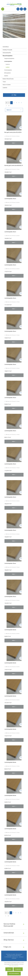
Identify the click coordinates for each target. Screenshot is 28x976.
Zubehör (6, 76)
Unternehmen (9, 933)
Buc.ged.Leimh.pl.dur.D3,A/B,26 (12, 132)
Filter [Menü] (14, 95)
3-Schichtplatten (8, 70)
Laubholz (7, 67)
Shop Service (9, 940)
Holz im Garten (7, 85)
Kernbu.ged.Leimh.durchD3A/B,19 (13, 165)
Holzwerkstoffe (7, 53)
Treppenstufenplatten (9, 58)
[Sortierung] (14, 110)
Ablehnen (9, 969)
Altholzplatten (7, 73)
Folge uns (7, 947)
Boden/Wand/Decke (8, 79)
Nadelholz (8, 64)
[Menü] (2, 8)
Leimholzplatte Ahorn (10, 199)
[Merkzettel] (21, 8)
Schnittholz (6, 47)
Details (14, 143)
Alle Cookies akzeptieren (14, 973)
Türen (4, 82)
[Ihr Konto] (24, 8)
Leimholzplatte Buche (10, 630)
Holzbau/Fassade (7, 50)
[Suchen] (17, 8)
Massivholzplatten (7, 56)
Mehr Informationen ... (14, 966)
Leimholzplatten (8, 61)
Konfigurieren (18, 969)
